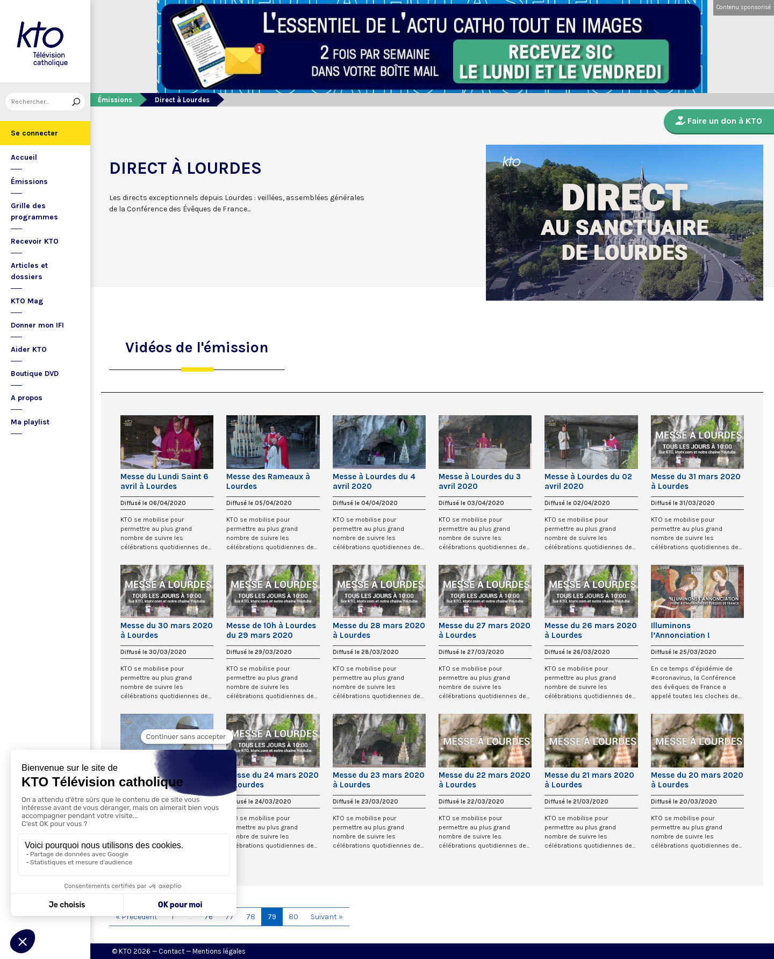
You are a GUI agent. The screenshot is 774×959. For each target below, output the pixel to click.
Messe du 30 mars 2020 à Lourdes (166, 630)
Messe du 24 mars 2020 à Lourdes (272, 780)
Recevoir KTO (35, 241)
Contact (171, 951)
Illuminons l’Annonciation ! (680, 630)
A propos (26, 397)
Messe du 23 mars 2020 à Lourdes (379, 780)
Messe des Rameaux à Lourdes (268, 481)
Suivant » (327, 916)
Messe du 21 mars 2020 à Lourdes (589, 780)
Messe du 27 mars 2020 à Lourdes (485, 630)
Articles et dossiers (29, 271)
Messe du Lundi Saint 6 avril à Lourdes (164, 481)
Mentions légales (219, 951)
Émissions (29, 181)
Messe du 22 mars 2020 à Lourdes (485, 780)
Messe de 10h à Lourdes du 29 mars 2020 (271, 630)
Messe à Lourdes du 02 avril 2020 (588, 481)
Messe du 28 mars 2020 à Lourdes (379, 630)
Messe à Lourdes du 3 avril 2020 (480, 481)
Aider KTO (29, 349)
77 (229, 916)
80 (293, 916)
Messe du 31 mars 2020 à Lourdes (696, 481)
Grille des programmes (34, 211)
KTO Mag (27, 301)
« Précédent (136, 916)
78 (250, 916)
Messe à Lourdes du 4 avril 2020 (374, 481)
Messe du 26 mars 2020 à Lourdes (590, 630)
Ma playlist (30, 422)
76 (208, 916)
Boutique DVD (35, 373)
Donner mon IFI (37, 325)
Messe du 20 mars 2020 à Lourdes (697, 780)
